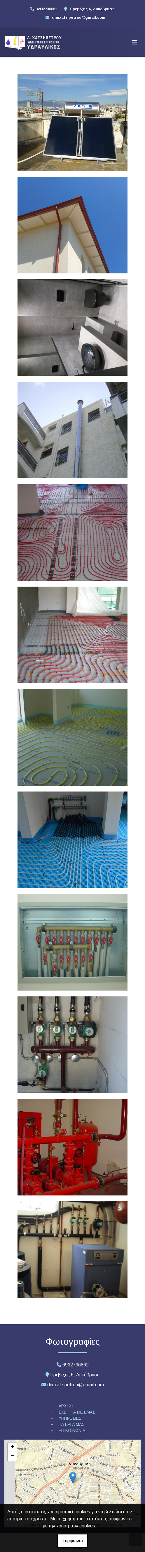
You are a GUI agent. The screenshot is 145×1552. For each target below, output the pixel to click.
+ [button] (12, 1447)
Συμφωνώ (72, 1540)
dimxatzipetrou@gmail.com (78, 17)
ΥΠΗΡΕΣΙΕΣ (70, 1418)
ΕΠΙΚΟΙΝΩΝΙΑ (72, 1430)
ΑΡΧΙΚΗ (66, 1406)
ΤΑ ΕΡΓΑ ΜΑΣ (71, 1424)
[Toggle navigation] (135, 42)
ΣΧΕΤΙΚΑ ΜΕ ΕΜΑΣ (77, 1412)
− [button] (12, 1456)
